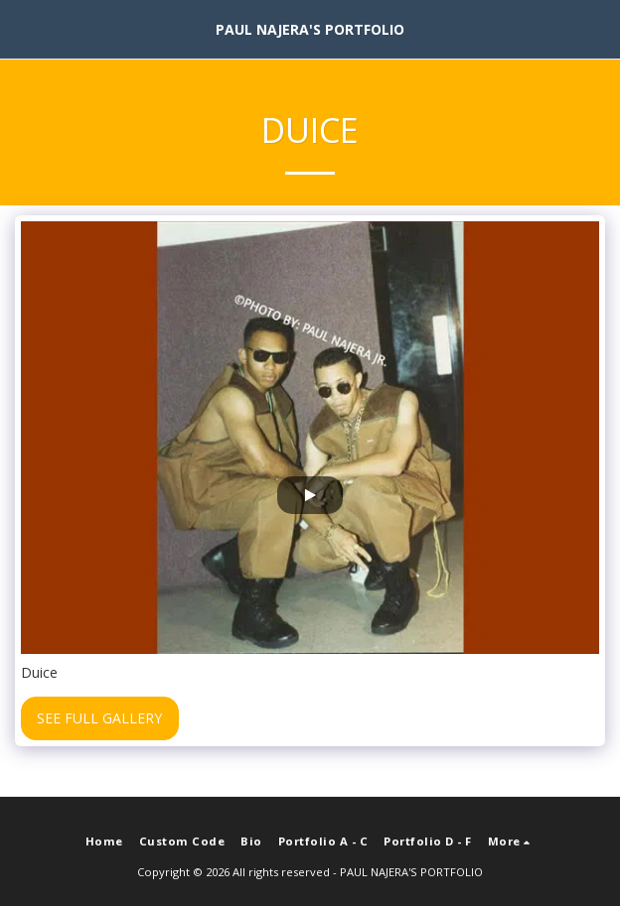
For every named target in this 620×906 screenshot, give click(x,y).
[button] (22, 28)
